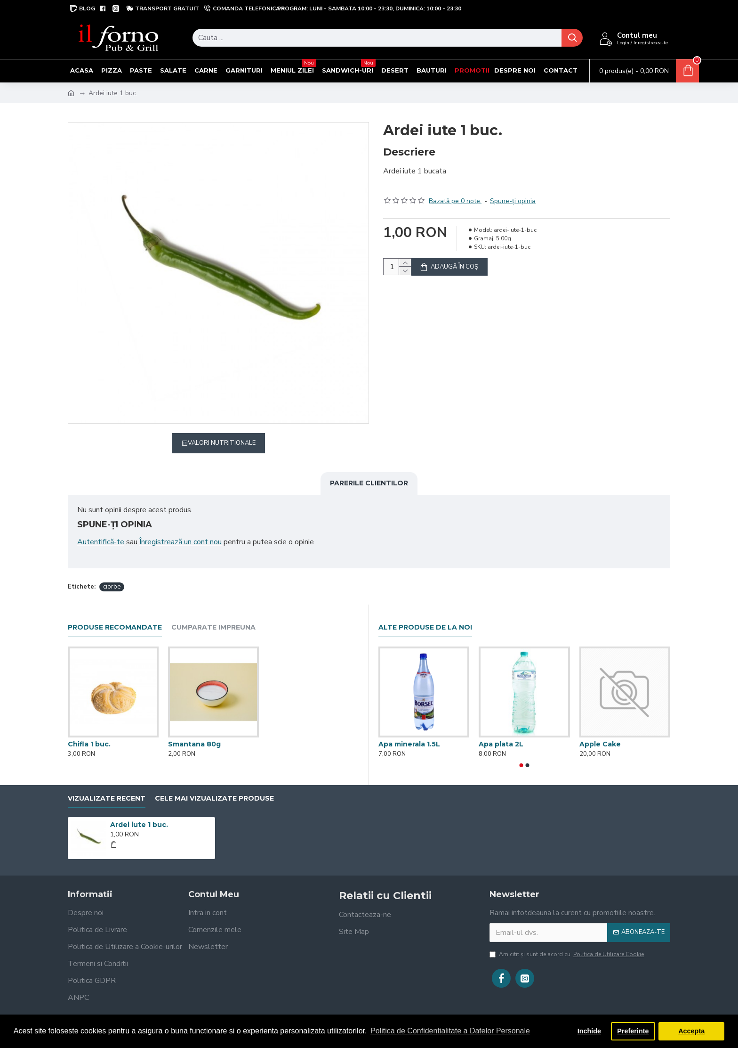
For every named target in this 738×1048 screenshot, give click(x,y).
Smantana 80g (194, 733)
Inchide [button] (589, 1031)
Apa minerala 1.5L (409, 733)
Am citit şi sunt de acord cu (567, 943)
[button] (521, 754)
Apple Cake (600, 733)
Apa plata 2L (501, 733)
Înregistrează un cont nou (180, 542)
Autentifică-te (100, 542)
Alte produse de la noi (425, 617)
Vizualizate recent (106, 787)
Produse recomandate (115, 617)
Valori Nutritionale (222, 443)
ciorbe (111, 575)
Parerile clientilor (369, 483)
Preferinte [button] (633, 1031)
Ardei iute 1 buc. (139, 814)
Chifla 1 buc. (89, 733)
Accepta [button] (691, 1031)
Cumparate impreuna (213, 617)
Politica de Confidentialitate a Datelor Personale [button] (450, 1031)
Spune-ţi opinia (513, 189)
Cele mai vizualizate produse (214, 787)
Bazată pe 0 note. (455, 189)
